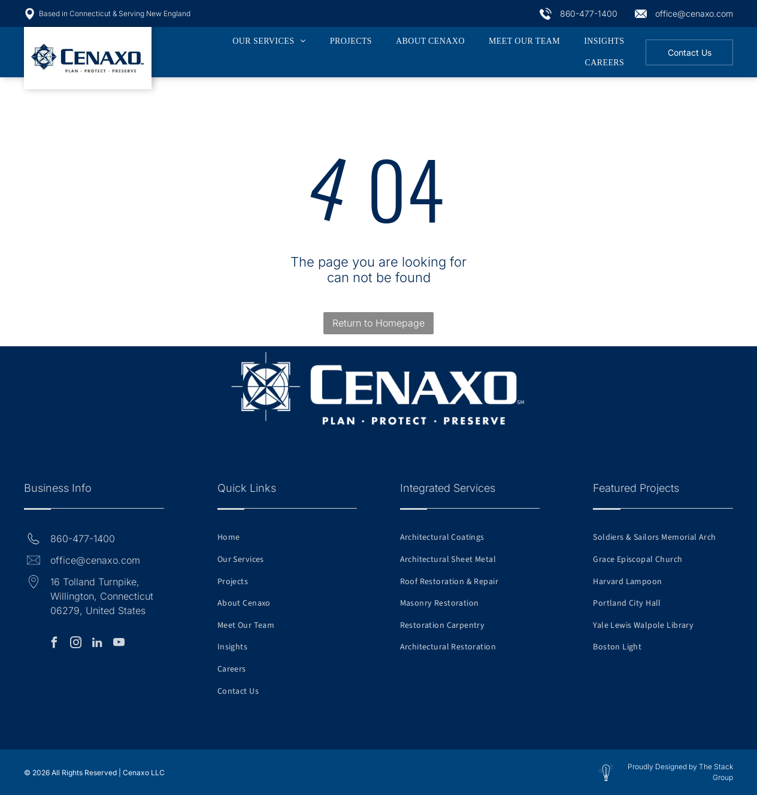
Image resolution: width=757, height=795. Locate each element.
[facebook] (54, 644)
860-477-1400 (588, 13)
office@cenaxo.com (694, 13)
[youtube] (118, 644)
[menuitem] (269, 41)
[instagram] (75, 644)
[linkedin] (97, 644)
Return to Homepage (378, 323)
